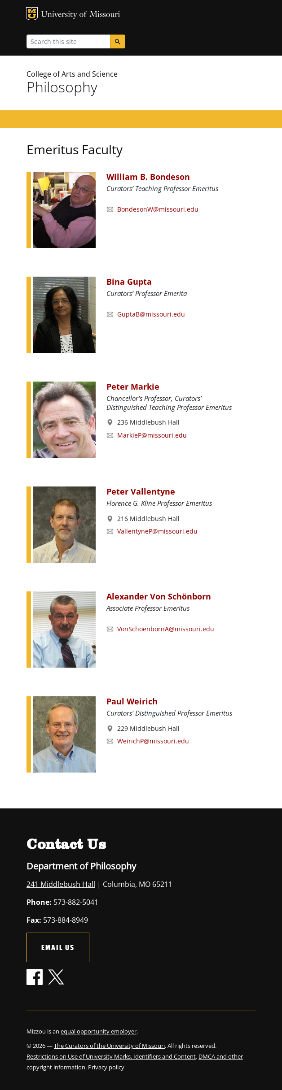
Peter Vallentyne (140, 491)
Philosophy (61, 86)
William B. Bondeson (148, 176)
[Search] (117, 41)
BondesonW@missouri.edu (157, 209)
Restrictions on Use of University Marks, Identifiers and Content (111, 1056)
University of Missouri (80, 15)
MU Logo (32, 13)
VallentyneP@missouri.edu (157, 531)
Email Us (58, 947)
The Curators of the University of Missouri (109, 1046)
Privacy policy (106, 1067)
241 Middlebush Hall (60, 884)
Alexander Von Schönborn (158, 596)
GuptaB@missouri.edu (151, 314)
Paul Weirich (132, 701)
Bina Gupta (129, 281)
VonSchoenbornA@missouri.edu (165, 629)
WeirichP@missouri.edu (153, 741)
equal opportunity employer (99, 1031)
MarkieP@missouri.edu (152, 435)
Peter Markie (132, 386)
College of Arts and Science (72, 74)
